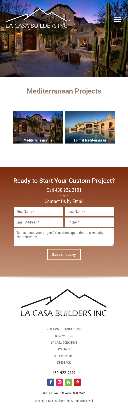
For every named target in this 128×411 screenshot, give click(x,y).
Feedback (64, 362)
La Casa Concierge (64, 342)
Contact (64, 349)
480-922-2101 (64, 372)
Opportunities (64, 356)
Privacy (65, 393)
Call (64, 190)
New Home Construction (64, 329)
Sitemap (79, 393)
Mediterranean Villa (38, 140)
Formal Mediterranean (90, 140)
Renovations (64, 336)
